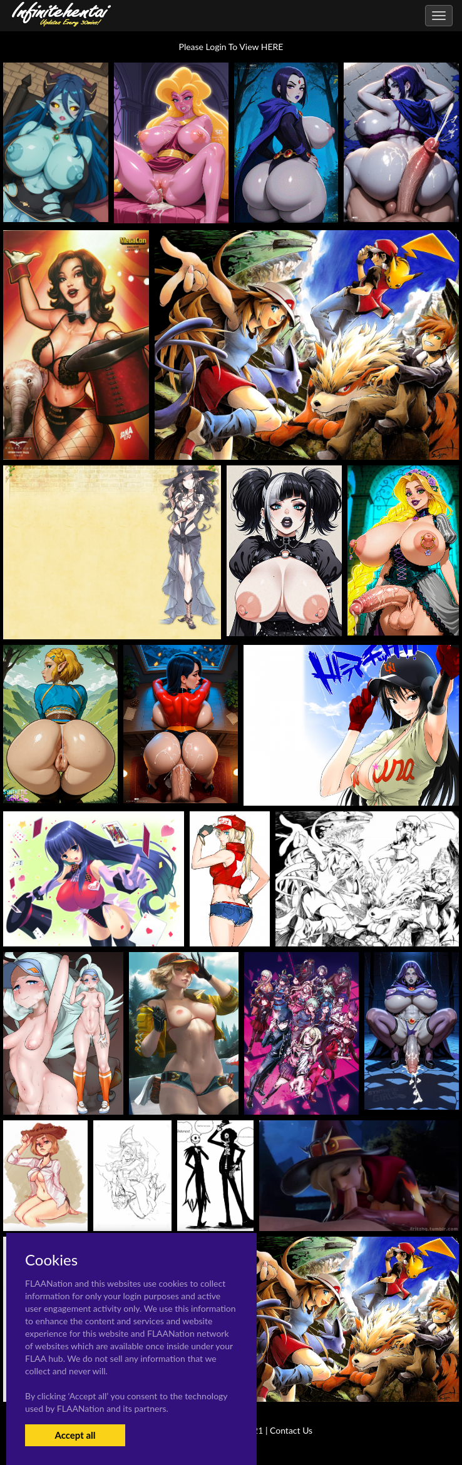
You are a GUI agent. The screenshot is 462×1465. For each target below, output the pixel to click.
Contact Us (291, 1430)
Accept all (74, 1435)
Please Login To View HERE (231, 46)
